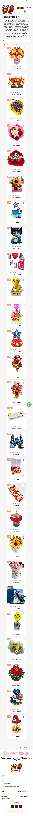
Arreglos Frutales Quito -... (16, 66)
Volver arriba (24, 747)
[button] (5, 2)
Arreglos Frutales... (16, 144)
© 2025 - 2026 (19, 813)
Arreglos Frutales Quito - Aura (16, 683)
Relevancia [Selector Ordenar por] (16, 41)
